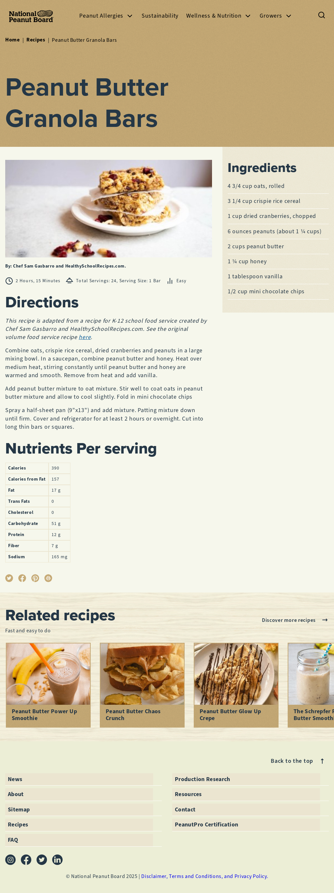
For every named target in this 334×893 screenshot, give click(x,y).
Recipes (35, 40)
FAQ (13, 840)
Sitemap (19, 809)
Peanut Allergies (106, 16)
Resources (188, 794)
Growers (276, 16)
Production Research (202, 779)
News (15, 779)
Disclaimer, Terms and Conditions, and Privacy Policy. (204, 876)
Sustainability (160, 16)
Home (12, 40)
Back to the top (298, 761)
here (85, 337)
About (16, 794)
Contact (185, 809)
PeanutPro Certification (206, 825)
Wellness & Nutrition (219, 16)
